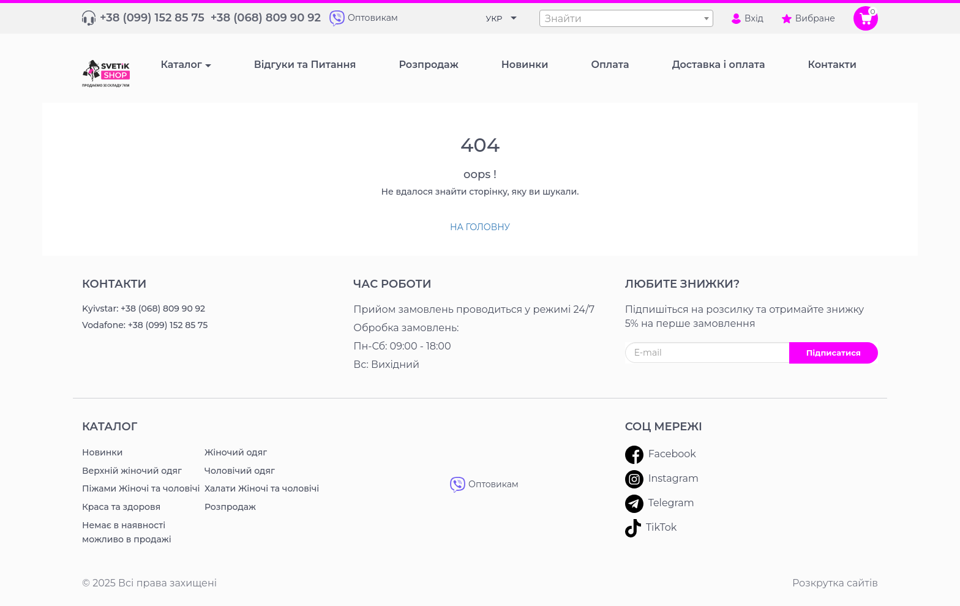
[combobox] (626, 18)
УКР (494, 18)
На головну (480, 227)
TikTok (651, 528)
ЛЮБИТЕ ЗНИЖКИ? (682, 284)
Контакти (114, 284)
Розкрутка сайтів (835, 583)
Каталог (180, 64)
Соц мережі (663, 426)
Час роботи (392, 284)
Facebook (660, 455)
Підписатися (833, 352)
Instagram (662, 479)
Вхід (747, 18)
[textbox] (626, 19)
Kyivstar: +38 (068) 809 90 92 (143, 308)
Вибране (808, 18)
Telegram (659, 504)
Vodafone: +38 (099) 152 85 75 (145, 325)
